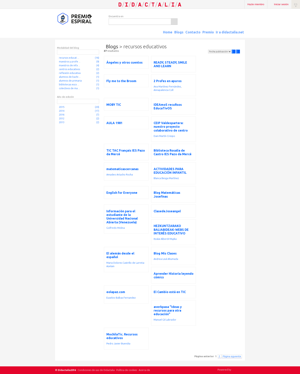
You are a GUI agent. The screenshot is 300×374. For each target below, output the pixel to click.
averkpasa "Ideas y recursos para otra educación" (168, 310)
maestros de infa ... (69, 65)
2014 (61, 110)
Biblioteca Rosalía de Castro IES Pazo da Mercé (173, 152)
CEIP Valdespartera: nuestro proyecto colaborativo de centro (171, 126)
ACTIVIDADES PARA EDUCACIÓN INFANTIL (170, 170)
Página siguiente (232, 356)
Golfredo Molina (115, 227)
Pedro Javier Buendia (118, 343)
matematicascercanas (122, 169)
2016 (61, 114)
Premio (208, 32)
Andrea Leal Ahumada (166, 259)
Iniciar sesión (281, 4)
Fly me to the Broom (121, 81)
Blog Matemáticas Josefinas (167, 194)
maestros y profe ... (69, 61)
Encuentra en (116, 16)
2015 (61, 107)
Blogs (178, 32)
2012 (61, 118)
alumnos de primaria (70, 80)
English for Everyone (121, 192)
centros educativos (69, 69)
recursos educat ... (69, 57)
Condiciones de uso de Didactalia (96, 370)
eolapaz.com (115, 292)
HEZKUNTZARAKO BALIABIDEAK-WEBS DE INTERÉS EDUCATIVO (171, 229)
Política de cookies (126, 370)
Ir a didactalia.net (230, 32)
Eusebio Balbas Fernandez (121, 297)
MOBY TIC (113, 104)
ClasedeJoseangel (167, 211)
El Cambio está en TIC (170, 292)
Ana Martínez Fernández (167, 86)
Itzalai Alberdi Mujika (165, 238)
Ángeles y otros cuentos (124, 62)
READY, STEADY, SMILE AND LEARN (170, 64)
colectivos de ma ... (69, 88)
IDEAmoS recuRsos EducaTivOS (168, 106)
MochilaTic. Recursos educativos (122, 336)
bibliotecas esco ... (69, 84)
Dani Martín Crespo (164, 136)
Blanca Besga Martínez (166, 178)
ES (295, 4)
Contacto (193, 32)
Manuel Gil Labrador (165, 319)
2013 (61, 122)
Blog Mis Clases (165, 253)
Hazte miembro (255, 4)
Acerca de (144, 370)
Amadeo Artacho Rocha (119, 174)
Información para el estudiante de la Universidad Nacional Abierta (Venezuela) (122, 216)
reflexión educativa (70, 73)
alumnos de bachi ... (70, 76)
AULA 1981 (114, 123)
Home (167, 32)
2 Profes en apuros (168, 81)
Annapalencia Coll (163, 90)
